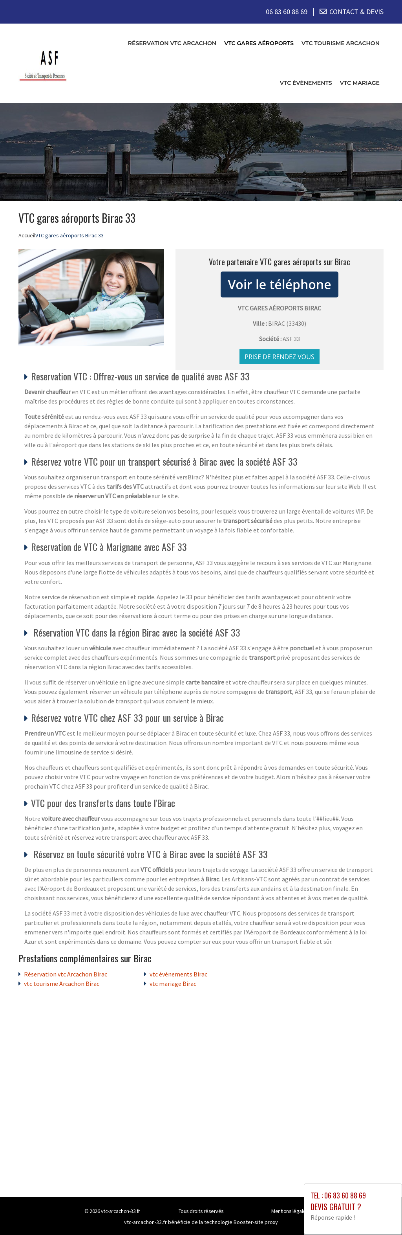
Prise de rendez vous (279, 356)
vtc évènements (306, 82)
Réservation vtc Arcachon (172, 42)
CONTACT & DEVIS (356, 11)
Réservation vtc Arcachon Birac (65, 974)
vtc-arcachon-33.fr (120, 1210)
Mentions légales (289, 1210)
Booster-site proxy (256, 1221)
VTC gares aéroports (259, 42)
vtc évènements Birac (178, 974)
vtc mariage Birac (173, 983)
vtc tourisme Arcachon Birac (61, 983)
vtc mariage (360, 82)
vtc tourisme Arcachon (341, 42)
